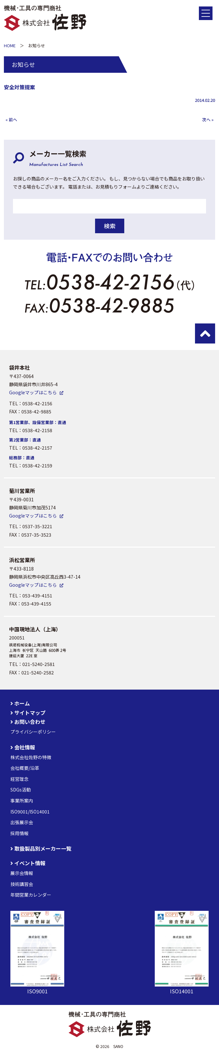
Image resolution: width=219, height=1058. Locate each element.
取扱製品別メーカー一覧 (40, 848)
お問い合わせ (27, 721)
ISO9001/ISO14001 (30, 811)
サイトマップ (27, 712)
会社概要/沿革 (24, 768)
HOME (10, 45)
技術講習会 (21, 884)
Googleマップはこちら (33, 392)
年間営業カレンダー (30, 894)
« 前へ (11, 119)
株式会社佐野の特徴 (30, 757)
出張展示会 (21, 822)
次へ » (207, 119)
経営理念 (19, 779)
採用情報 (19, 833)
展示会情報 (21, 873)
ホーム (20, 703)
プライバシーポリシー (33, 731)
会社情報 (22, 747)
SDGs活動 (20, 789)
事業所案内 (21, 800)
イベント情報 (27, 863)
